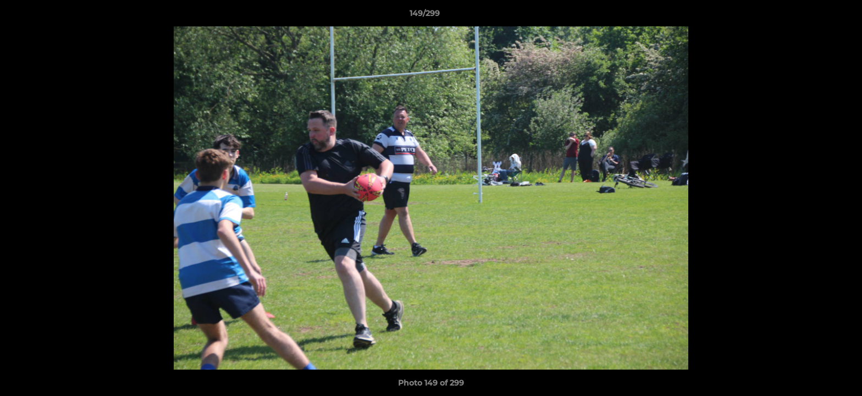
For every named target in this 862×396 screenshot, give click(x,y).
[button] (815, 16)
